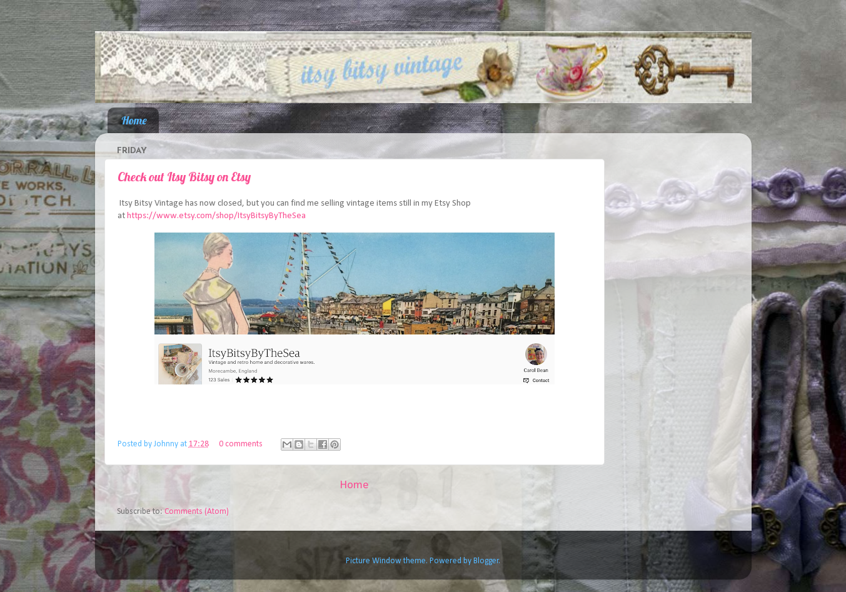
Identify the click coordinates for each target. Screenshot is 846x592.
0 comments (241, 444)
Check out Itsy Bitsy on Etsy (184, 176)
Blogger (486, 561)
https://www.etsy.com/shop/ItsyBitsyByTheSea (216, 216)
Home (134, 120)
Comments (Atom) (196, 512)
